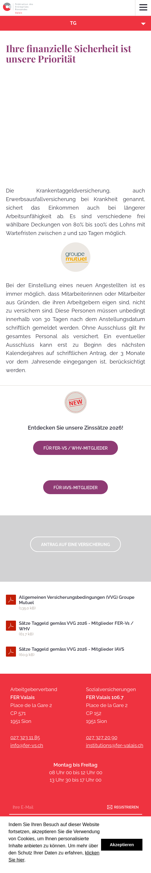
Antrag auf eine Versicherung (75, 544)
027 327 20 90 (101, 737)
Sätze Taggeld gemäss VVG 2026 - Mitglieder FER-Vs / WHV (80, 629)
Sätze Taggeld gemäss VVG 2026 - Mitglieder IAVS (80, 652)
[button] (75, 23)
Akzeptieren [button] (122, 844)
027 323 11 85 (25, 737)
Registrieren (126, 807)
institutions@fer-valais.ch (114, 745)
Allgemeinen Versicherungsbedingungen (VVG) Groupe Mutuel (80, 603)
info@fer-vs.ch (26, 745)
